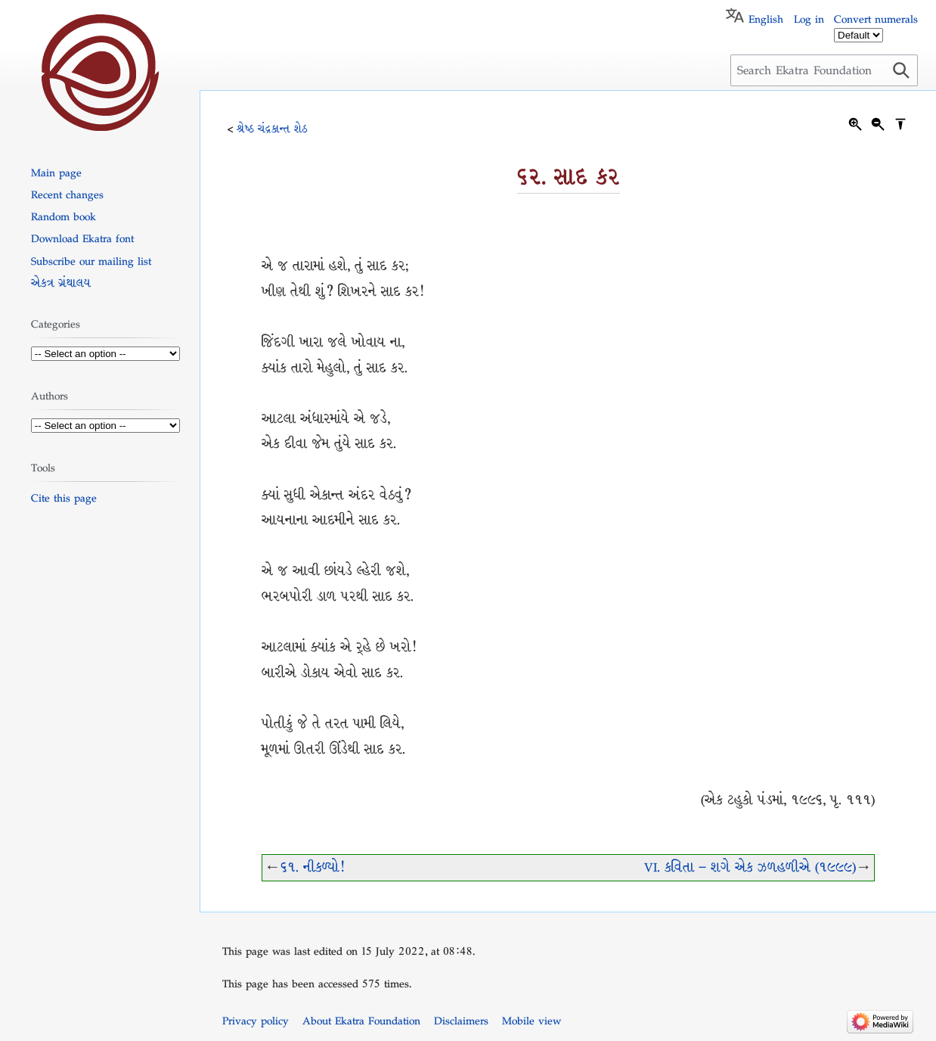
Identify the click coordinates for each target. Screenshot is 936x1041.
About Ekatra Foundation (361, 1020)
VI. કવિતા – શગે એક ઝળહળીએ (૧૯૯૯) (750, 867)
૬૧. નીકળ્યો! (312, 867)
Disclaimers (461, 1020)
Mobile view (531, 1020)
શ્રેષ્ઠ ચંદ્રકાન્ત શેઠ (272, 128)
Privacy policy (255, 1020)
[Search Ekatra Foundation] (824, 70)
